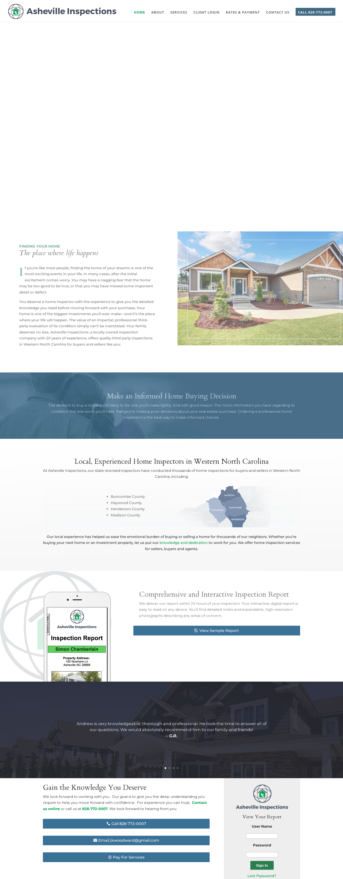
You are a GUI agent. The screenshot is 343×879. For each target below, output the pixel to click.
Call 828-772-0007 (128, 823)
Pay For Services (129, 857)
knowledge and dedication (184, 542)
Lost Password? (261, 876)
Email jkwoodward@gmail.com (128, 840)
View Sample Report (219, 630)
